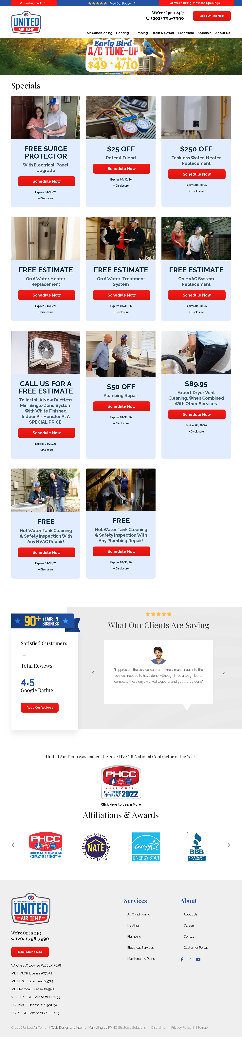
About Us (190, 914)
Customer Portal (196, 948)
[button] (91, 675)
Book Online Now (212, 15)
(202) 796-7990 (165, 18)
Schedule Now (47, 181)
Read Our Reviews (40, 707)
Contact (189, 936)
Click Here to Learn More (121, 804)
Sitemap (201, 1027)
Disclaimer (158, 1027)
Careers (189, 925)
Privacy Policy (181, 1027)
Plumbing (134, 936)
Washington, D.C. (34, 3)
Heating (133, 925)
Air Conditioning (138, 914)
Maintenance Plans (141, 959)
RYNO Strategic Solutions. (127, 1027)
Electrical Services (140, 948)
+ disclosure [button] (45, 198)
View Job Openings (207, 3)
